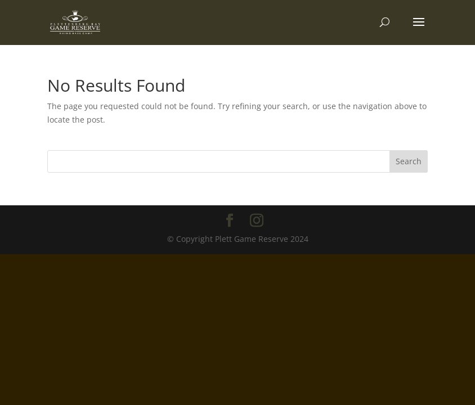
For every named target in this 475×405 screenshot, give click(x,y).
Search (409, 161)
